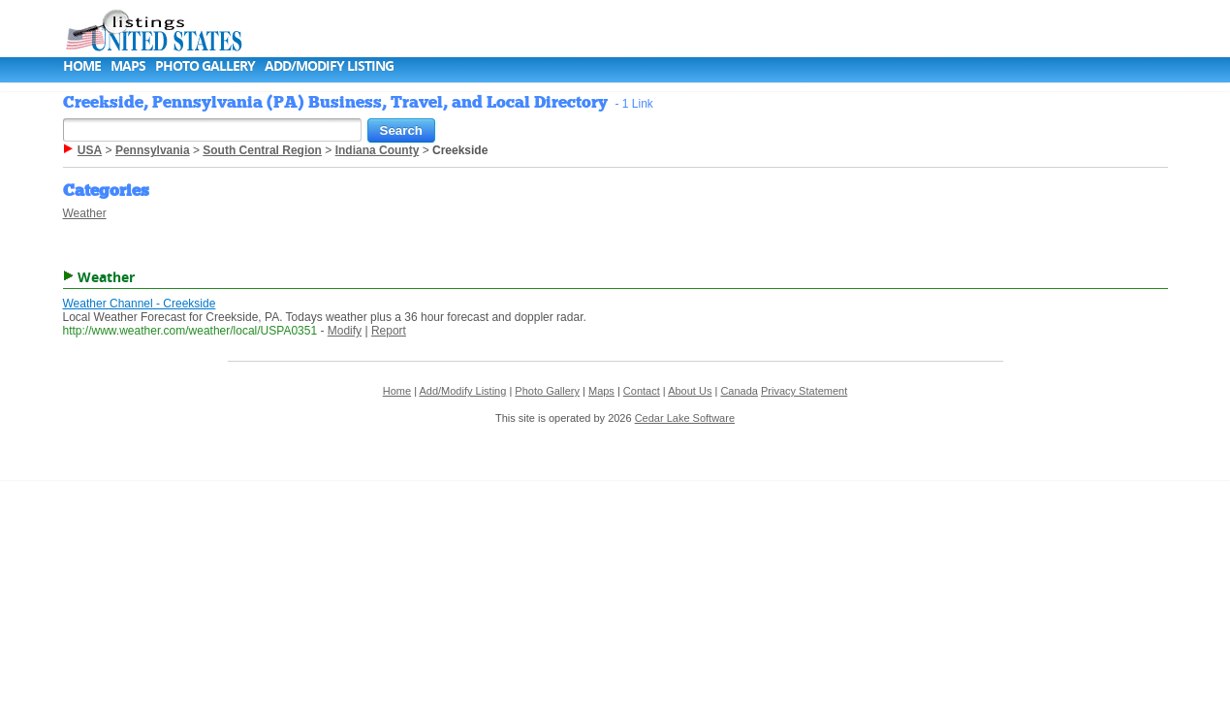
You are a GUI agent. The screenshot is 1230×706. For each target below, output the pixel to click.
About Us (689, 391)
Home (82, 65)
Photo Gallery (205, 65)
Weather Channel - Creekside (139, 303)
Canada (739, 391)
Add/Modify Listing (329, 65)
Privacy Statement (804, 391)
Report (388, 330)
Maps (127, 65)
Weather (85, 213)
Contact (641, 391)
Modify (345, 330)
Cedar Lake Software (685, 418)
